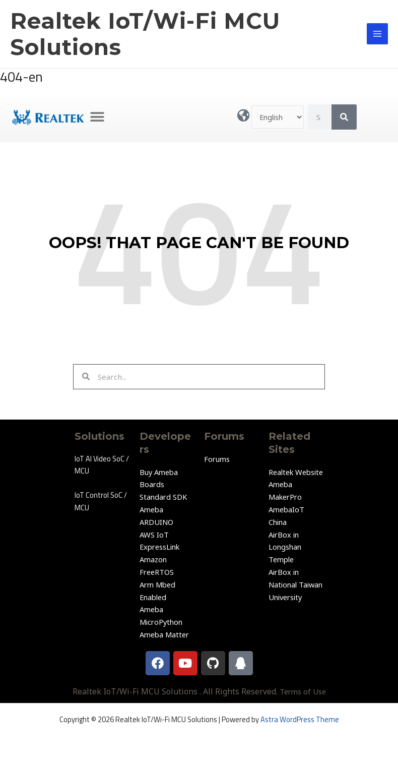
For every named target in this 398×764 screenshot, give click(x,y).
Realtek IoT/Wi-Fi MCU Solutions (145, 34)
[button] (97, 117)
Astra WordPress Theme (299, 719)
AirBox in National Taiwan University (295, 584)
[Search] (344, 117)
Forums (217, 459)
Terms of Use (303, 691)
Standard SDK (163, 497)
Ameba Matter (164, 634)
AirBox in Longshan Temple (285, 547)
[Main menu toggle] (377, 33)
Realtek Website (296, 472)
